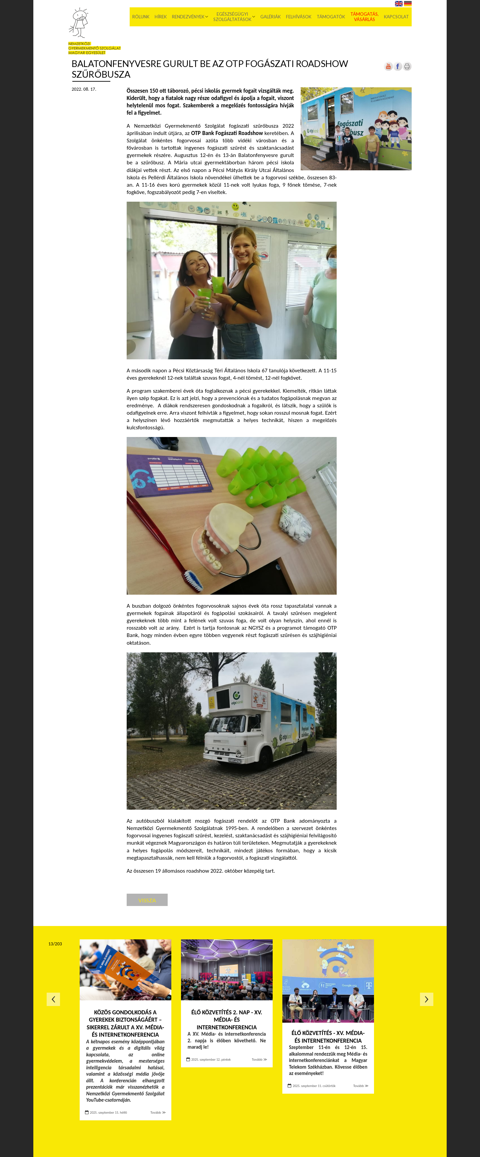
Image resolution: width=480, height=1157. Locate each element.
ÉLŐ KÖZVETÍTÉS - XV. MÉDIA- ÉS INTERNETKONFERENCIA (328, 1036)
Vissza (147, 900)
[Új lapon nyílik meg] (397, 69)
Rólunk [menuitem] (140, 16)
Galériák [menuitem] (270, 16)
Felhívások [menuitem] (298, 16)
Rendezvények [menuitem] (188, 16)
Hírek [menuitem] (161, 16)
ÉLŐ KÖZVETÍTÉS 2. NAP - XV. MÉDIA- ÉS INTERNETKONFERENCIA (226, 1020)
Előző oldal (53, 999)
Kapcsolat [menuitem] (396, 16)
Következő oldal (426, 999)
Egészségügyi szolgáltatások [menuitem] (232, 16)
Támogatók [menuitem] (331, 16)
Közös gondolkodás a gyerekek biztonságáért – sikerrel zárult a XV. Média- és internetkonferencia (125, 1024)
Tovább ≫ (158, 1112)
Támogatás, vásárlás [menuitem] (364, 16)
